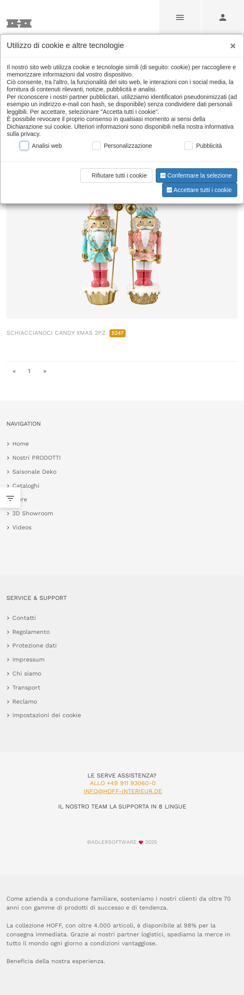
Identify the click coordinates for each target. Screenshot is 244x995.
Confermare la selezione (195, 175)
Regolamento (31, 631)
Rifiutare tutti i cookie (115, 175)
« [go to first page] (14, 370)
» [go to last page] (44, 370)
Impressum (28, 659)
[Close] (231, 43)
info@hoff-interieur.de (123, 791)
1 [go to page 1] (29, 370)
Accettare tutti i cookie (198, 190)
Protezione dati (34, 645)
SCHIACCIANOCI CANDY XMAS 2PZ (66, 332)
